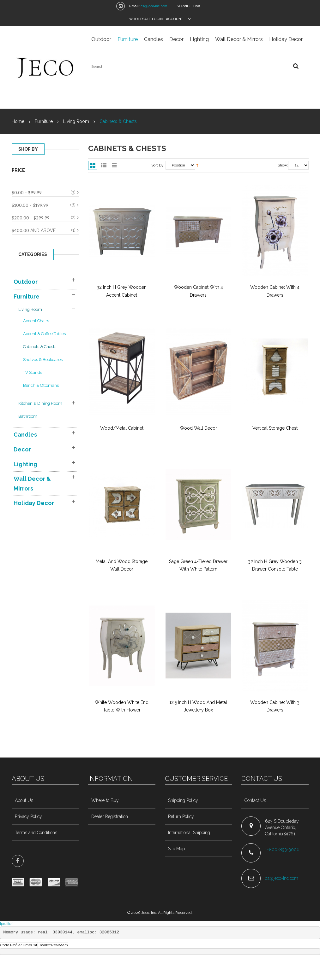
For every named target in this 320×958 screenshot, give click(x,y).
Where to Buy (105, 800)
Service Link (189, 6)
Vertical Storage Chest (275, 428)
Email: (134, 6)
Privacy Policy (28, 816)
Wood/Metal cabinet (121, 428)
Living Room (76, 121)
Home (18, 121)
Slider (114, 165)
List (103, 165)
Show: (283, 165)
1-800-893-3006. (283, 849)
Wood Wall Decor (198, 428)
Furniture (44, 121)
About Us (24, 800)
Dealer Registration (109, 816)
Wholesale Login (146, 19)
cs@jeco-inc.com (154, 6)
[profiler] (7, 923)
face (18, 861)
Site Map (176, 848)
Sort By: (158, 165)
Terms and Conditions (36, 832)
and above (34, 230)
